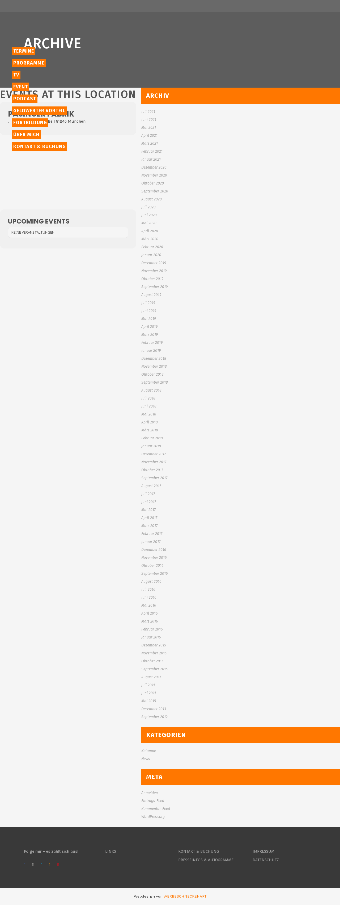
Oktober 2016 (152, 565)
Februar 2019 (152, 342)
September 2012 (154, 717)
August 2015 (151, 677)
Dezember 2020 (154, 167)
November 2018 (154, 366)
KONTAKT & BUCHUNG (198, 851)
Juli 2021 (148, 111)
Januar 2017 (150, 541)
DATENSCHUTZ (266, 859)
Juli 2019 (148, 303)
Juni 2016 (148, 597)
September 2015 (154, 669)
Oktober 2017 (152, 470)
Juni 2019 (148, 310)
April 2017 (149, 518)
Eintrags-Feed (152, 801)
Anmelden (149, 793)
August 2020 (151, 199)
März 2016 (149, 621)
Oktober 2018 (152, 374)
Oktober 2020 (152, 183)
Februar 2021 (152, 151)
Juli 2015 (148, 685)
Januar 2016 (151, 637)
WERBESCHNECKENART (185, 896)
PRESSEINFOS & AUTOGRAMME (205, 859)
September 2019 (154, 287)
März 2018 (149, 430)
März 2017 (149, 526)
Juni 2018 (148, 406)
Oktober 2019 (152, 279)
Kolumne (148, 751)
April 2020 (149, 231)
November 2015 (154, 653)
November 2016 (154, 557)
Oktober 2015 (152, 661)
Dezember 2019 (153, 263)
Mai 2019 (148, 318)
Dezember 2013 (153, 709)
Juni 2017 (148, 502)
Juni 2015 (148, 693)
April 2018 (149, 422)
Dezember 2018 (153, 358)
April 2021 (149, 135)
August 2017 (151, 486)
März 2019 (149, 334)
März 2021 (149, 143)
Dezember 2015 (153, 645)
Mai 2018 (148, 414)
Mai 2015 (148, 701)
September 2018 (154, 382)
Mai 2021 (148, 127)
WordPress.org (153, 816)
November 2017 (153, 462)
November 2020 (154, 175)
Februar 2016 (152, 629)
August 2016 (151, 581)
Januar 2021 (151, 159)
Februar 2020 (152, 247)
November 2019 (154, 271)
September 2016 (154, 573)
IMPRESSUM (263, 851)
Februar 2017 (151, 533)
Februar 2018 (152, 438)
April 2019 (149, 326)
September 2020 (154, 191)
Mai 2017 (148, 510)
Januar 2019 (151, 350)
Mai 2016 (148, 605)
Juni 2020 (149, 215)
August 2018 (151, 390)
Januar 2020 (151, 255)
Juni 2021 (148, 119)
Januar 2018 (151, 446)
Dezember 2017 (153, 454)
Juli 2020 (148, 207)
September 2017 (154, 478)
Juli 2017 (148, 494)
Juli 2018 (148, 398)
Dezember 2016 (153, 549)
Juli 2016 (148, 589)
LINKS (110, 851)
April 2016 (149, 613)
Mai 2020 (148, 223)
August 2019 (151, 295)
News (145, 759)
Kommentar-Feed (155, 809)
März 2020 (149, 239)
